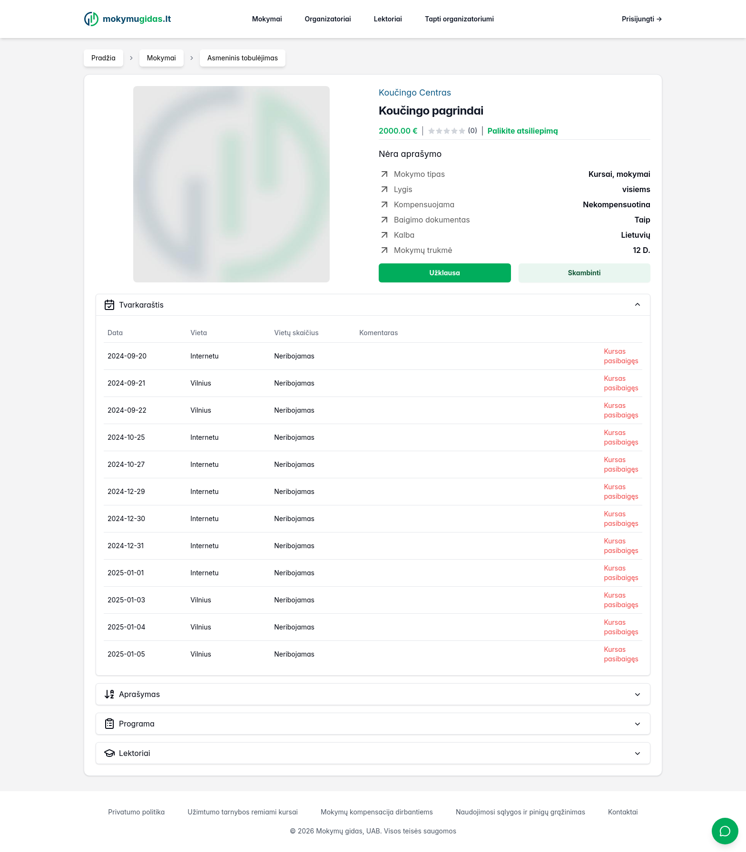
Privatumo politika (136, 812)
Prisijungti (642, 19)
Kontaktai (623, 812)
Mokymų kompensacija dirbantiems (377, 812)
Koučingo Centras (415, 92)
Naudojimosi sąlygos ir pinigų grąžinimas (520, 812)
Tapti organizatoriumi (459, 19)
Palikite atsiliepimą (523, 131)
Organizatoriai (328, 19)
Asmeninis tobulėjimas (242, 58)
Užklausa (445, 273)
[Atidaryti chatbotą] (725, 831)
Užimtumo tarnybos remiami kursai (242, 812)
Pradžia (103, 58)
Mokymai (267, 19)
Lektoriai (388, 19)
